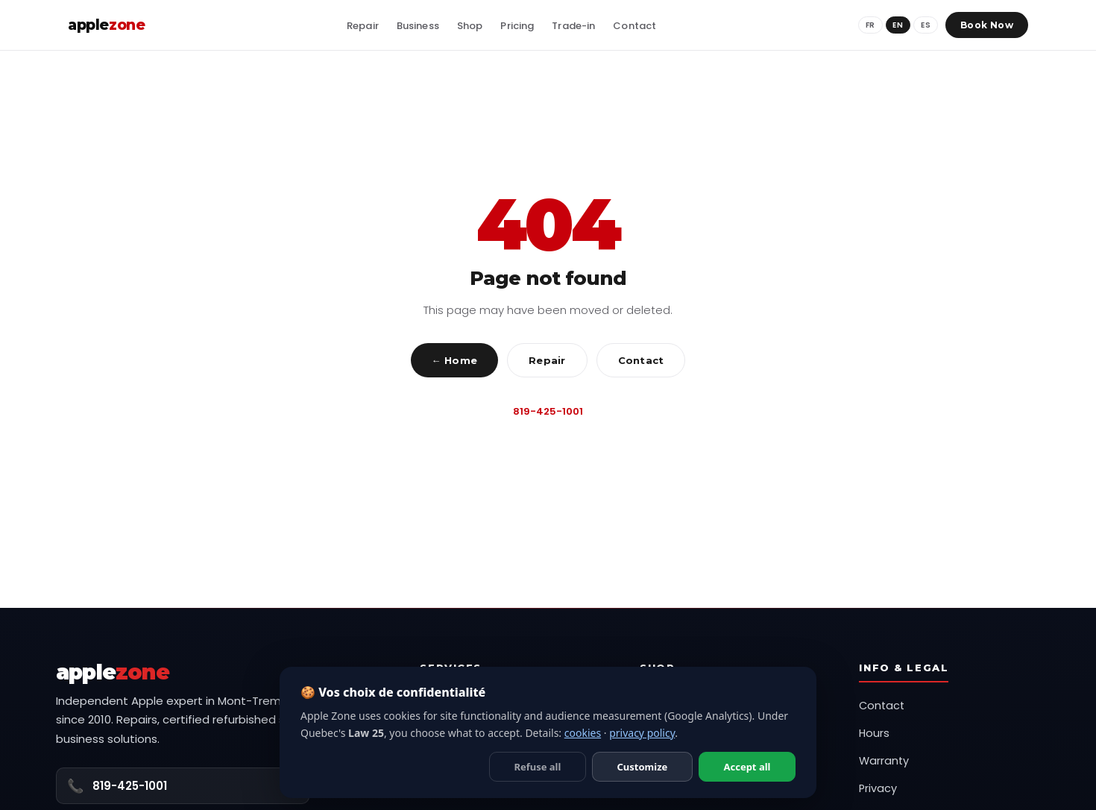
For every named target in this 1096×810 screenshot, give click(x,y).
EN (897, 25)
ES (925, 25)
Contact (641, 360)
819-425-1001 (548, 411)
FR (870, 25)
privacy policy (642, 733)
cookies (582, 733)
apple (106, 25)
